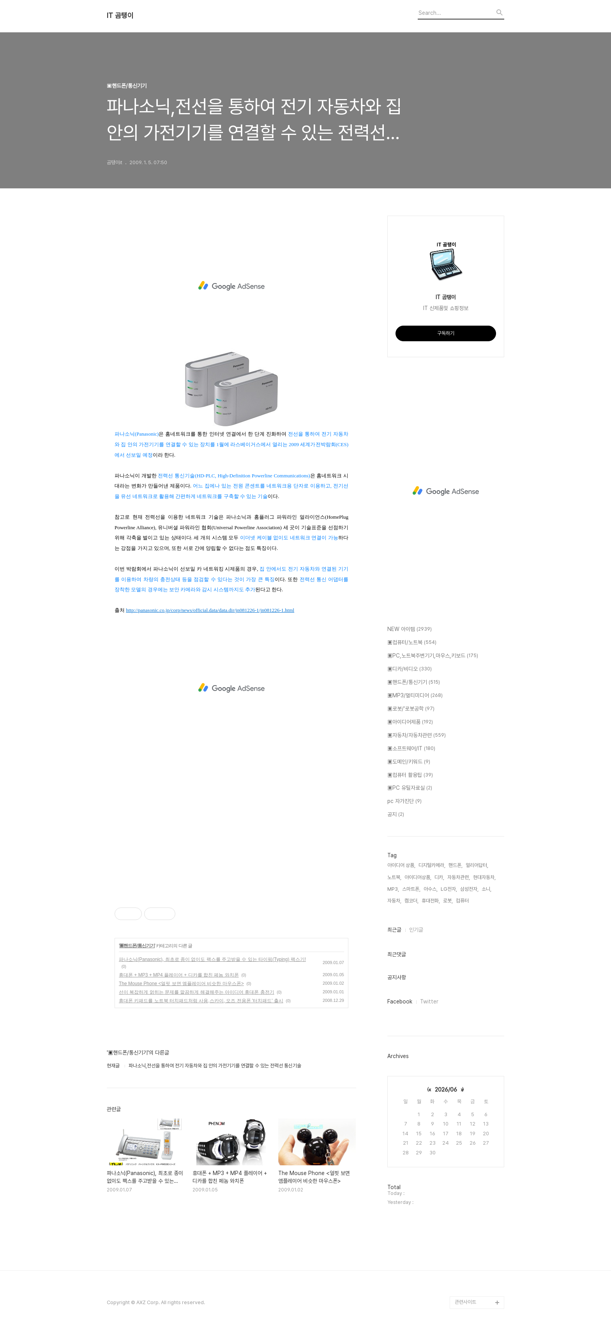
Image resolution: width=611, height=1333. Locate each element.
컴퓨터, (463, 901)
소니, (486, 889)
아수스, (431, 889)
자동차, (394, 901)
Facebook (399, 1001)
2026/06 (446, 1089)
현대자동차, (484, 877)
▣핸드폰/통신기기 (136, 945)
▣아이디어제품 (410, 722)
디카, (439, 877)
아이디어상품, (417, 877)
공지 (395, 815)
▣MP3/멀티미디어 (415, 696)
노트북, (394, 877)
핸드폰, (456, 865)
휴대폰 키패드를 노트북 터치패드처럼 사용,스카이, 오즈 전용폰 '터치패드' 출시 (201, 1000)
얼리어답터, (477, 865)
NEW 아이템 (409, 629)
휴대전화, (431, 901)
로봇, (448, 901)
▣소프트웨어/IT (411, 749)
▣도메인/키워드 (408, 762)
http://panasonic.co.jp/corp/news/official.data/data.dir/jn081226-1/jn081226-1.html (210, 610)
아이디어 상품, (401, 865)
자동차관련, (458, 877)
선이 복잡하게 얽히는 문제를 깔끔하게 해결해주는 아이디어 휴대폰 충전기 (196, 992)
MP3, (393, 889)
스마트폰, (411, 889)
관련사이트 (465, 1302)
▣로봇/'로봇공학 (410, 709)
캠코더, (411, 901)
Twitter (429, 1001)
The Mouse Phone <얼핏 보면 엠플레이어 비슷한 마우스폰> (181, 983)
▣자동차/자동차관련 (416, 735)
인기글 (416, 930)
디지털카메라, (432, 865)
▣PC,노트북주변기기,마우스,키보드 (432, 656)
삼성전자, (469, 889)
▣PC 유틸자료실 (409, 788)
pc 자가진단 (404, 801)
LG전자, (449, 889)
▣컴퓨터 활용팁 (410, 775)
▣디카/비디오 (409, 669)
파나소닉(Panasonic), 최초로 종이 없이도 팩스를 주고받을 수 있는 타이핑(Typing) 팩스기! (212, 959)
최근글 (394, 930)
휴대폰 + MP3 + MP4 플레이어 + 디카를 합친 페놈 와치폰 (179, 975)
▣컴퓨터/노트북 (411, 643)
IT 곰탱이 (120, 15)
